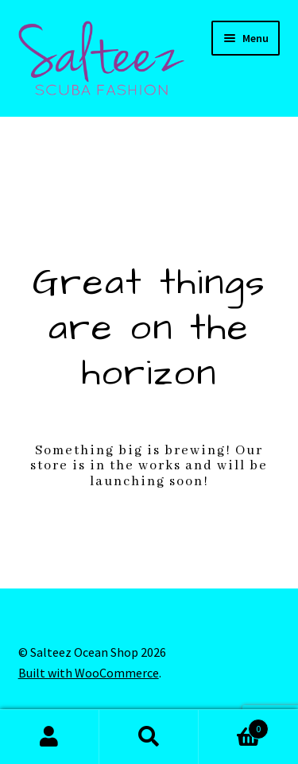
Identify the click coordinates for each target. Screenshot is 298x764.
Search (149, 737)
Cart (234, 725)
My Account (49, 737)
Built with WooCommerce (88, 673)
